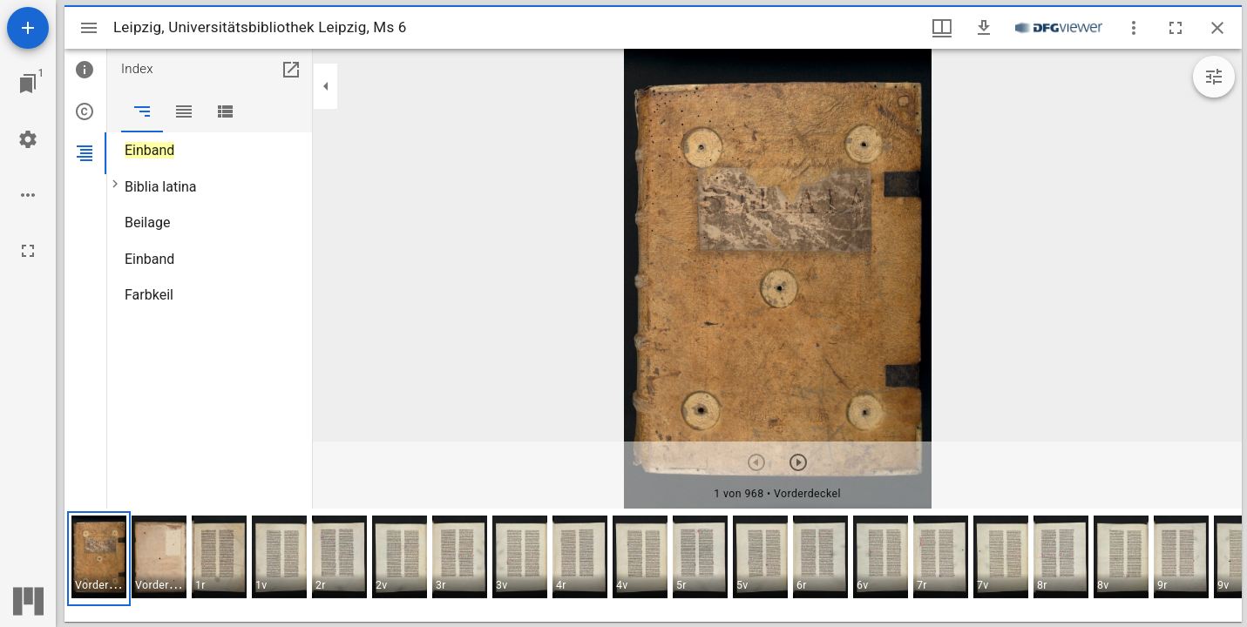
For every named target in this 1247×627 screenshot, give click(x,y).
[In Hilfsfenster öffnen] (291, 70)
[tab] (85, 70)
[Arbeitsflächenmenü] (28, 139)
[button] (98, 559)
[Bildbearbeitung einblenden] (1214, 77)
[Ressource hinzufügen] (28, 28)
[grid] (653, 565)
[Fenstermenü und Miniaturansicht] (942, 28)
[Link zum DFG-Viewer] (1059, 27)
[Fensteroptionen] (1134, 28)
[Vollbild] (28, 251)
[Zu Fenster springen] (28, 83)
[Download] (984, 28)
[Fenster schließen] (1217, 28)
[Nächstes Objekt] (798, 462)
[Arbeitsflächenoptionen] (28, 195)
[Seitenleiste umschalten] (89, 28)
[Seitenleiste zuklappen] (325, 86)
